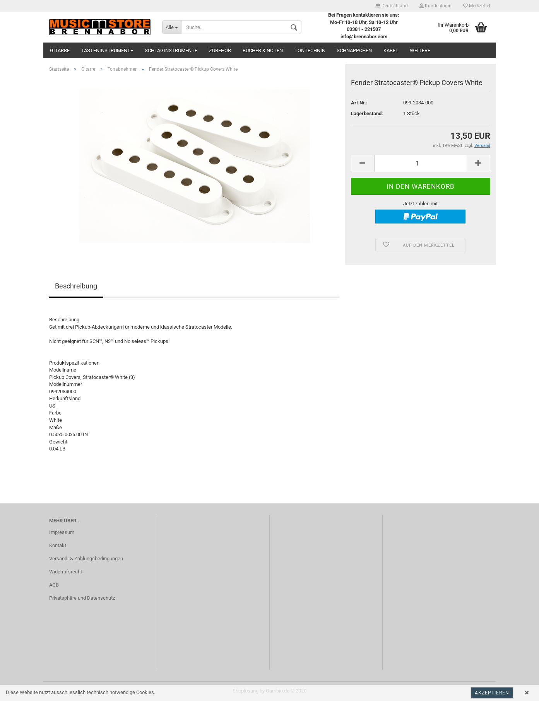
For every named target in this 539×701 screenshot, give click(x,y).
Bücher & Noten (263, 50)
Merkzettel (476, 6)
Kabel (390, 50)
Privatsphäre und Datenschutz (82, 598)
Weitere (420, 50)
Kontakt (57, 545)
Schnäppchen (354, 50)
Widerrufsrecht (65, 572)
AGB (54, 585)
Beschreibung (76, 286)
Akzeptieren (492, 693)
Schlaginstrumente (171, 50)
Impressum (61, 532)
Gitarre (60, 50)
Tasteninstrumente (107, 50)
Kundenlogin (435, 6)
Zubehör (220, 50)
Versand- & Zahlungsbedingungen (86, 558)
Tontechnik (309, 50)
